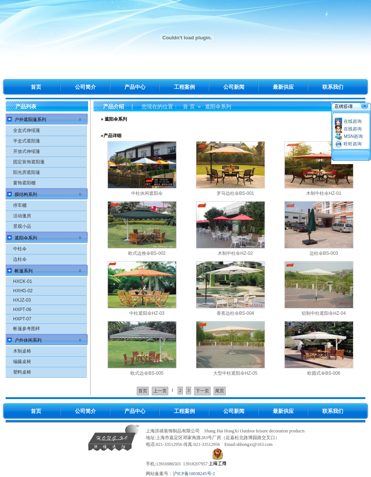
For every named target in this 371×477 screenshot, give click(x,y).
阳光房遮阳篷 (26, 172)
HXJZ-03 (22, 300)
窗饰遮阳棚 (24, 182)
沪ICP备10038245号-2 (194, 473)
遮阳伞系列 (26, 238)
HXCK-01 (22, 281)
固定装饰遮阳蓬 (29, 161)
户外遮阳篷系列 (30, 119)
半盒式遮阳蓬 (26, 141)
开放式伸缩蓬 (26, 151)
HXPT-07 (22, 318)
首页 (142, 390)
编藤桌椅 (22, 361)
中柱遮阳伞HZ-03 (146, 313)
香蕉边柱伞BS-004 (235, 313)
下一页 (202, 390)
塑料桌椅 (22, 372)
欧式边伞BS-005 (146, 373)
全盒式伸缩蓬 (26, 130)
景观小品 (22, 226)
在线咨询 (353, 121)
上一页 (160, 390)
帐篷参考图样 (26, 328)
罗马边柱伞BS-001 (235, 193)
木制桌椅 (22, 351)
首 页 (189, 106)
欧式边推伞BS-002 (147, 253)
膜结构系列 (26, 194)
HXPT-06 (22, 309)
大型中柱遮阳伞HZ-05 (235, 373)
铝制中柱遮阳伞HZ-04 (324, 313)
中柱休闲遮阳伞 (147, 193)
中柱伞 (20, 248)
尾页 (219, 390)
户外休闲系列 (28, 340)
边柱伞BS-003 (324, 253)
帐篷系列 (24, 271)
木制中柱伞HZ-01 (323, 193)
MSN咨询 (353, 136)
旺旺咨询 (353, 144)
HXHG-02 (23, 290)
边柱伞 (20, 259)
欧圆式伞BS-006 (323, 373)
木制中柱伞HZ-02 (235, 253)
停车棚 (20, 205)
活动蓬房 (22, 215)
